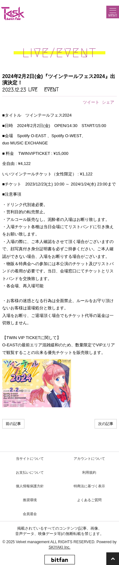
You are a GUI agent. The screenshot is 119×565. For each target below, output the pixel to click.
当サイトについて (30, 458)
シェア (108, 102)
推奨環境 (30, 500)
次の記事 (105, 424)
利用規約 (89, 472)
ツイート (91, 102)
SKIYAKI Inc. (59, 547)
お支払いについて (30, 472)
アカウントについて (89, 458)
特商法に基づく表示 (89, 486)
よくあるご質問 (89, 500)
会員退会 (30, 514)
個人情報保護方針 (30, 486)
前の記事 (13, 424)
